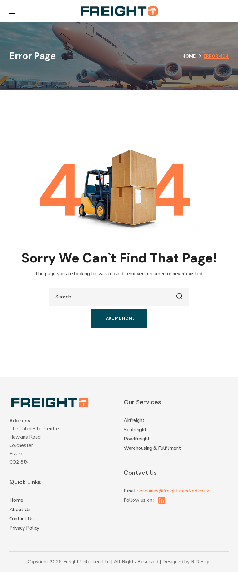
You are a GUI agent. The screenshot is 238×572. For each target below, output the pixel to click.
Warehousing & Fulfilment (152, 448)
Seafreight (135, 429)
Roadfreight (137, 439)
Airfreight (134, 420)
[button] (226, 11)
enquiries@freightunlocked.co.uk (174, 491)
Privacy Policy (24, 528)
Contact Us (21, 518)
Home (189, 56)
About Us (20, 509)
